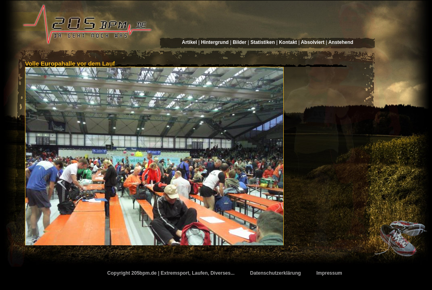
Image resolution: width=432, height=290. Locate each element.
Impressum (329, 273)
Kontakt (288, 42)
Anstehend (340, 42)
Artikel (189, 42)
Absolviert (312, 42)
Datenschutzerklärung (275, 273)
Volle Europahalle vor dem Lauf (70, 63)
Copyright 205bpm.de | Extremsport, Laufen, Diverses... (171, 273)
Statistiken (262, 42)
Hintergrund (215, 42)
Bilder (239, 42)
